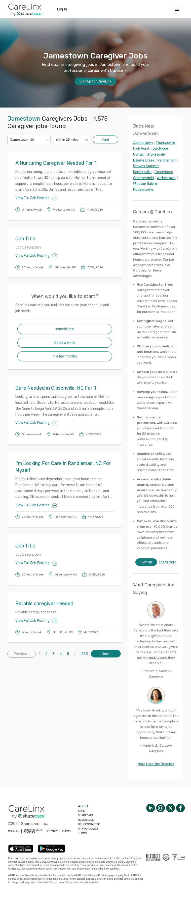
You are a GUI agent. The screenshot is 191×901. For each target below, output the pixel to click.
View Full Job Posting (36, 198)
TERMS (66, 831)
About (82, 811)
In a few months (64, 356)
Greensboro (163, 172)
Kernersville (142, 172)
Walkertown (166, 178)
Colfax (138, 154)
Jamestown (143, 143)
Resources (86, 820)
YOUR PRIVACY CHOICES (33, 831)
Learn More (167, 562)
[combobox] (10, 139)
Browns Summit (146, 166)
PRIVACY (52, 831)
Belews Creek (143, 160)
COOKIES (14, 831)
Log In (62, 9)
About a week (64, 343)
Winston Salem (145, 184)
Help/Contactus (89, 824)
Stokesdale (156, 154)
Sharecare (85, 815)
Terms (82, 833)
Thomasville (165, 143)
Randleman (166, 160)
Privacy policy (88, 828)
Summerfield (143, 178)
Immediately (64, 329)
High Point (141, 148)
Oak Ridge (160, 148)
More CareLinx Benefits (156, 764)
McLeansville (143, 190)
